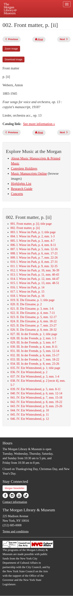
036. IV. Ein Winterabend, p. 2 (28, 372)
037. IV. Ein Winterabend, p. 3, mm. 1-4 (34, 376)
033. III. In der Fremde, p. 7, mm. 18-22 (34, 359)
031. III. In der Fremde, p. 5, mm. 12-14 (34, 351)
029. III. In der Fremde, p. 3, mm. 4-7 (33, 342)
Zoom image (11, 48)
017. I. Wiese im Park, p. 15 (27, 291)
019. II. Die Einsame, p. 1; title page (32, 300)
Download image (13, 59)
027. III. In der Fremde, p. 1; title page (33, 334)
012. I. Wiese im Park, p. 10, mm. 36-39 (34, 270)
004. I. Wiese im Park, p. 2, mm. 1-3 (32, 236)
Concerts (17, 194)
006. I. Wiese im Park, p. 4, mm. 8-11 (33, 245)
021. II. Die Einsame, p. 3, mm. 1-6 (31, 308)
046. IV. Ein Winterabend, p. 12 (29, 418)
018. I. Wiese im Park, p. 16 (27, 295)
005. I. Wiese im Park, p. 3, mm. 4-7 (32, 240)
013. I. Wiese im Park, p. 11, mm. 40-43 (34, 274)
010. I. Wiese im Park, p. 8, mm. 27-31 (34, 261)
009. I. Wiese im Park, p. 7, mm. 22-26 (34, 257)
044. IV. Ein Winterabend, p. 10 (29, 410)
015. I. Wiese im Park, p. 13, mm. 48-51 (34, 283)
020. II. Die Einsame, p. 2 (26, 304)
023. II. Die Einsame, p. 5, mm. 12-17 (33, 317)
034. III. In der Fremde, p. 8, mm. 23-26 (34, 363)
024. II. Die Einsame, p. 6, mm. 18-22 (33, 321)
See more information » (39, 124)
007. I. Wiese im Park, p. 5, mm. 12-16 (34, 249)
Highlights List (21, 183)
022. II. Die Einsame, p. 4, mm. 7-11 (32, 313)
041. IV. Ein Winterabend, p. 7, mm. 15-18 (36, 397)
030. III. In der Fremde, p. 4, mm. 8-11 (33, 346)
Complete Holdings (24, 168)
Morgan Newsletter (15, 488)
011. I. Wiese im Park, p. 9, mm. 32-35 (33, 266)
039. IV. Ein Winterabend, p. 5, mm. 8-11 (35, 389)
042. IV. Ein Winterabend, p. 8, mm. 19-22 (36, 402)
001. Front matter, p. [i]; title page (31, 223)
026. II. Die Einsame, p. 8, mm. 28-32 (33, 329)
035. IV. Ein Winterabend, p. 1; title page (35, 368)
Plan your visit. (8, 20)
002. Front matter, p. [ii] (25, 228)
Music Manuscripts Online (29, 173)
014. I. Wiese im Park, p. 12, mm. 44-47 (34, 278)
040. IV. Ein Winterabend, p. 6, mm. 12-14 (36, 393)
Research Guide (21, 189)
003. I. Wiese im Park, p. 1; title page (33, 232)
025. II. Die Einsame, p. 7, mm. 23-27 (33, 325)
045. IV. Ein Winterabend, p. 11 (29, 414)
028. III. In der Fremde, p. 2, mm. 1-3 (33, 338)
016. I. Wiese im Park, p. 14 (27, 287)
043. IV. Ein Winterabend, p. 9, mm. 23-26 (36, 406)
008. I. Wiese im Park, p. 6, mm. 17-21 (34, 253)
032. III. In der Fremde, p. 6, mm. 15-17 (34, 355)
